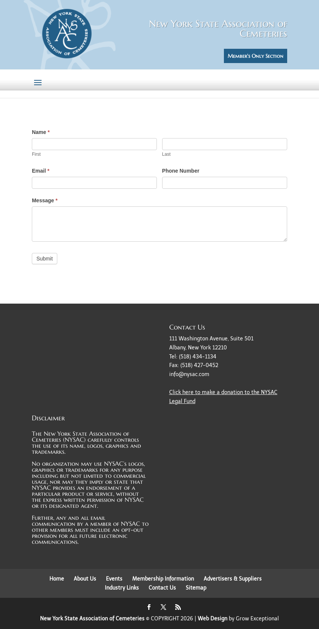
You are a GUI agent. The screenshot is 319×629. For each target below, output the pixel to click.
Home (56, 579)
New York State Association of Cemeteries (92, 618)
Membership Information (163, 579)
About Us (85, 579)
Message (45, 200)
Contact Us (162, 588)
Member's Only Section (255, 56)
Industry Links (122, 588)
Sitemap (196, 588)
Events (114, 579)
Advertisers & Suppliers (233, 579)
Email (40, 171)
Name (40, 132)
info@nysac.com (189, 374)
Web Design (212, 618)
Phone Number (181, 171)
